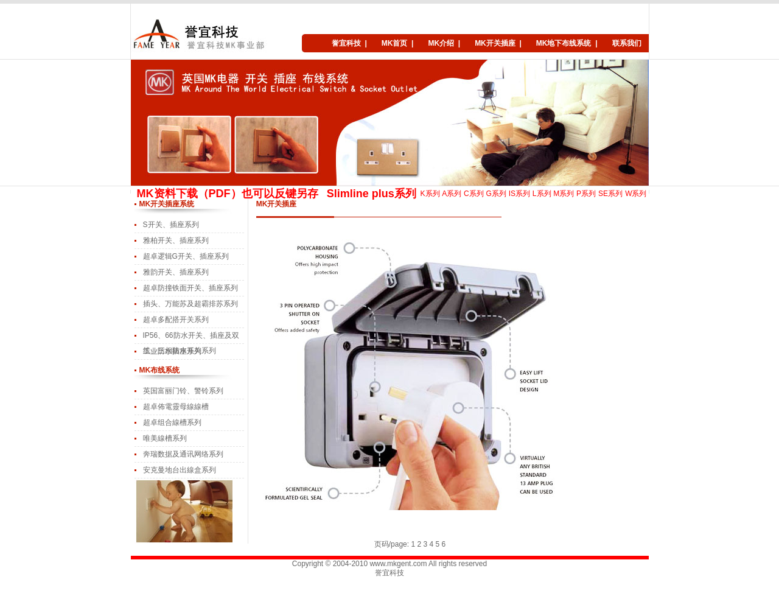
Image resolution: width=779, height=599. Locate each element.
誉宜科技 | (349, 43)
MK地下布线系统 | (567, 43)
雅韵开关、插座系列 (176, 272)
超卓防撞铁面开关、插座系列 (190, 288)
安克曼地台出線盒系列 (179, 470)
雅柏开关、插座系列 (176, 240)
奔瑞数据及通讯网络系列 (183, 454)
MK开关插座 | (498, 43)
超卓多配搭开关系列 (176, 319)
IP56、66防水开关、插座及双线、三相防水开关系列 (191, 337)
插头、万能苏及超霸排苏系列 (190, 304)
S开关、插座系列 (171, 224)
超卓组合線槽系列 (172, 422)
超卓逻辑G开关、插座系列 (186, 256)
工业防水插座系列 (172, 351)
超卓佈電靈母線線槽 (176, 406)
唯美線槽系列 (165, 438)
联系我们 (626, 43)
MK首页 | (398, 43)
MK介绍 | (444, 43)
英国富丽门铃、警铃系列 (183, 391)
